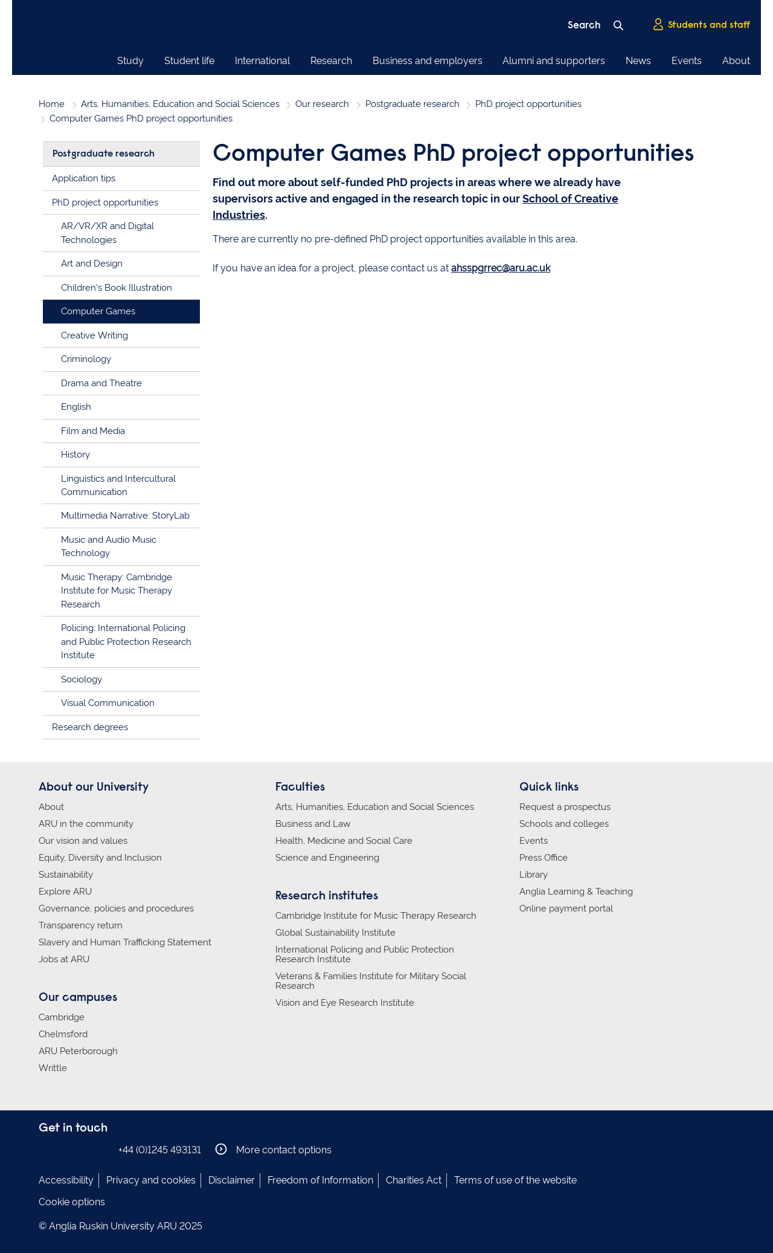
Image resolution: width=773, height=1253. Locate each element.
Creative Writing (94, 335)
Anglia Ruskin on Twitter (83, 1149)
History (75, 454)
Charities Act (413, 1180)
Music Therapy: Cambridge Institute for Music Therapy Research (116, 591)
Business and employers (428, 60)
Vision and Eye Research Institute (344, 1002)
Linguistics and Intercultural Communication (118, 485)
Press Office (543, 857)
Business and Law (312, 823)
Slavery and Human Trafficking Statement (125, 942)
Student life (189, 60)
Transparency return (81, 925)
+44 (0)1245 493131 (159, 1150)
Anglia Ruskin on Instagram (64, 1149)
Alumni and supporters (553, 60)
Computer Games (98, 311)
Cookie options (72, 1202)
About (736, 60)
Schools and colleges (564, 823)
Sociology (81, 679)
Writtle (53, 1068)
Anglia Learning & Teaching (576, 891)
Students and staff (701, 24)
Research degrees (90, 727)
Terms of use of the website (515, 1180)
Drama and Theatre (101, 383)
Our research (322, 104)
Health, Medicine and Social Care (343, 840)
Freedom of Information (320, 1180)
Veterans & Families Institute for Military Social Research (370, 981)
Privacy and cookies (151, 1180)
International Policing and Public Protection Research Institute (364, 954)
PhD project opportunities (528, 104)
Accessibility (66, 1180)
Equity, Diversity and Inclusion (100, 857)
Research (331, 60)
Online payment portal (566, 908)
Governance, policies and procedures (116, 908)
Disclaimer (231, 1180)
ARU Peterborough (78, 1051)
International (262, 60)
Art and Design (92, 263)
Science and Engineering (327, 857)
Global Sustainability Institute (335, 932)
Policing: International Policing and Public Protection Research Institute (126, 642)
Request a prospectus (565, 806)
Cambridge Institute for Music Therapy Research (375, 915)
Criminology (86, 359)
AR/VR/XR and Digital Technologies (107, 233)
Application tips (83, 178)
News (638, 60)
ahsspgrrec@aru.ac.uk (500, 268)
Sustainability (66, 874)
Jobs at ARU (64, 959)
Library (533, 874)
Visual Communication (108, 703)
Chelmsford (63, 1034)
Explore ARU (65, 891)
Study (130, 60)
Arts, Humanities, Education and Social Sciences (180, 104)
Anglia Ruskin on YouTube (101, 1149)
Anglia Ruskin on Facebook (46, 1149)
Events (687, 60)
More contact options (273, 1149)
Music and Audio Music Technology (108, 546)
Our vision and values (83, 840)
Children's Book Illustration (116, 287)
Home (52, 104)
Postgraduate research (412, 104)
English (76, 406)
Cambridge (62, 1017)
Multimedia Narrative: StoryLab (125, 515)
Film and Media (93, 431)
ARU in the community (86, 823)
